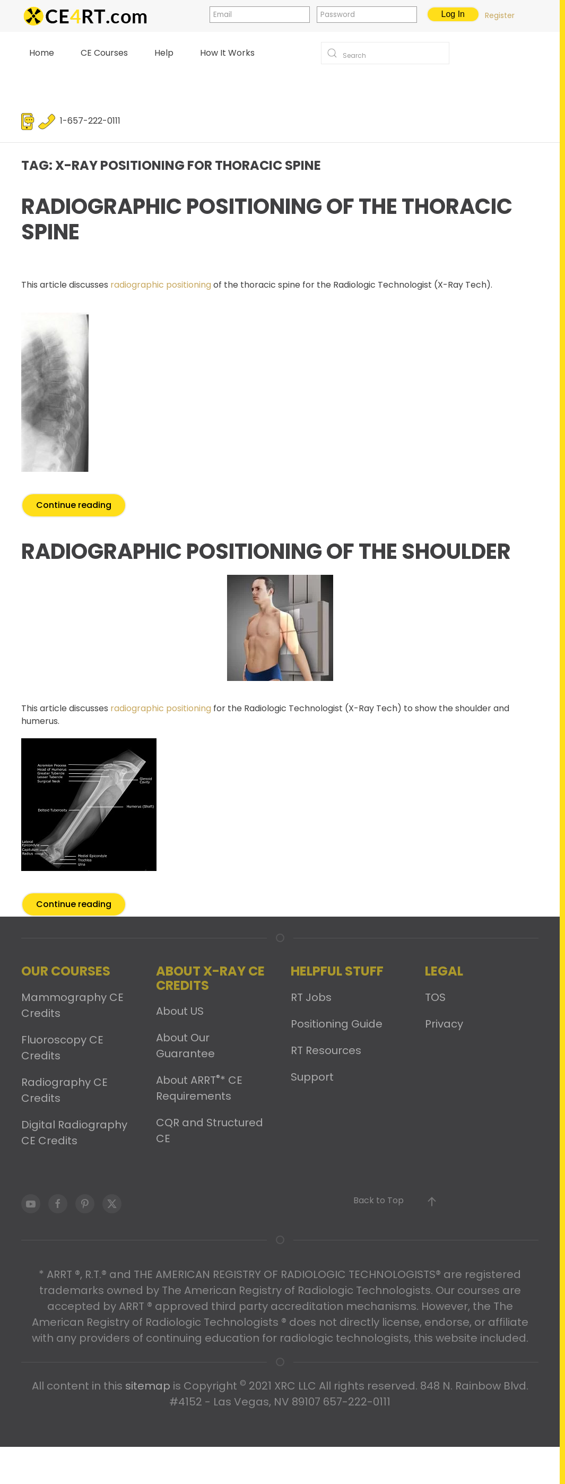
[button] (432, 1201)
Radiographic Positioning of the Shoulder (266, 551)
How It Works (227, 53)
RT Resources (326, 1050)
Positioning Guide (337, 1023)
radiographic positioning (159, 285)
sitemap (147, 1385)
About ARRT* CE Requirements (199, 1088)
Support (312, 1076)
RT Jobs (311, 997)
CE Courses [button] (104, 53)
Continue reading (73, 505)
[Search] (385, 53)
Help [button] (163, 53)
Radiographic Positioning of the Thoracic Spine (266, 219)
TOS (435, 997)
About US (180, 1011)
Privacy (444, 1023)
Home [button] (41, 53)
